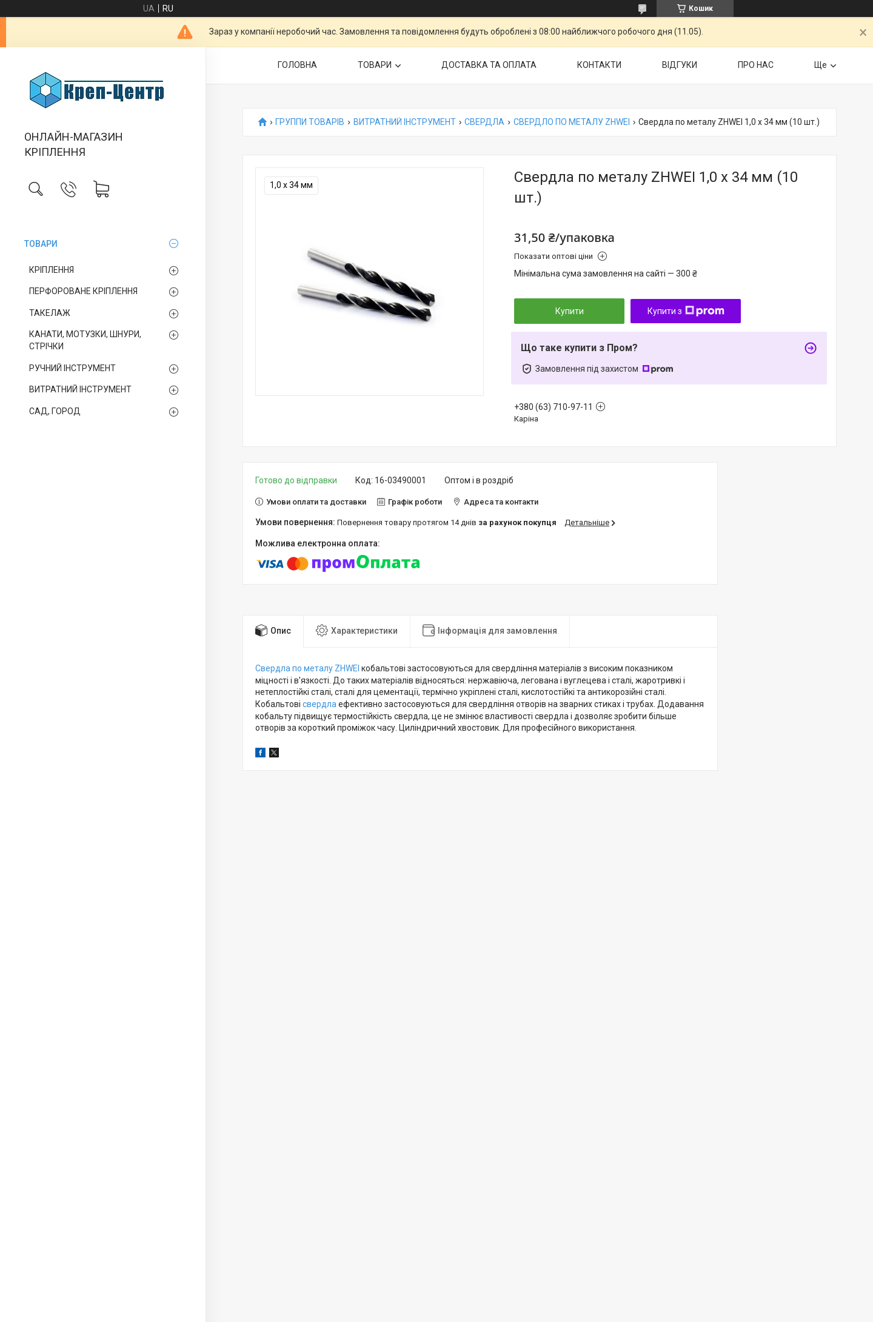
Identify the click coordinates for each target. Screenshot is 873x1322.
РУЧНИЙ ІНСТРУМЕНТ (72, 368)
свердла (319, 704)
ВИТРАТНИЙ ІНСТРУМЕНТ (80, 389)
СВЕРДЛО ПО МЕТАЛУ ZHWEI (571, 122)
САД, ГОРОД (55, 411)
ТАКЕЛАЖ (49, 313)
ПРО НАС (756, 65)
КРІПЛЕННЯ (51, 270)
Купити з (685, 311)
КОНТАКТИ (599, 65)
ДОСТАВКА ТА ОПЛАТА (489, 65)
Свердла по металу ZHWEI (307, 668)
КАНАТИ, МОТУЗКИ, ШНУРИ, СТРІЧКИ (85, 340)
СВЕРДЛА (484, 122)
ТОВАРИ (41, 244)
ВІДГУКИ (679, 65)
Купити (569, 311)
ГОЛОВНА (297, 65)
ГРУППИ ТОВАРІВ (309, 122)
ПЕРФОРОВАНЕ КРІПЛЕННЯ (83, 291)
